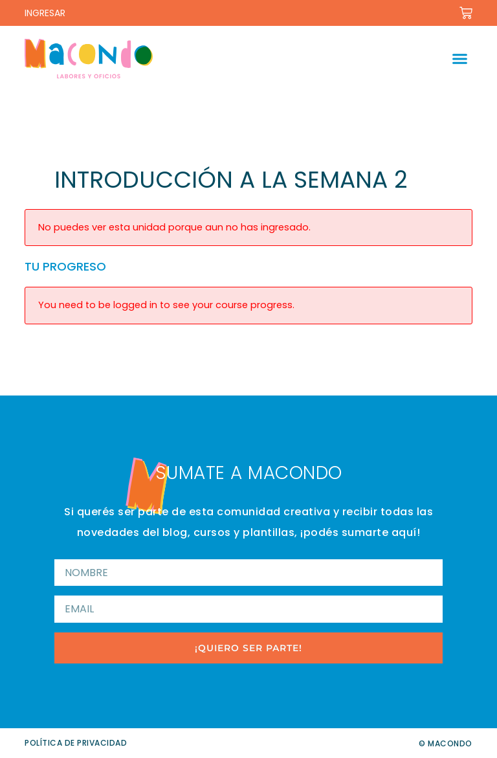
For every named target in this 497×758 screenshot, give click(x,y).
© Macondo (445, 743)
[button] (460, 59)
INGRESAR (45, 12)
